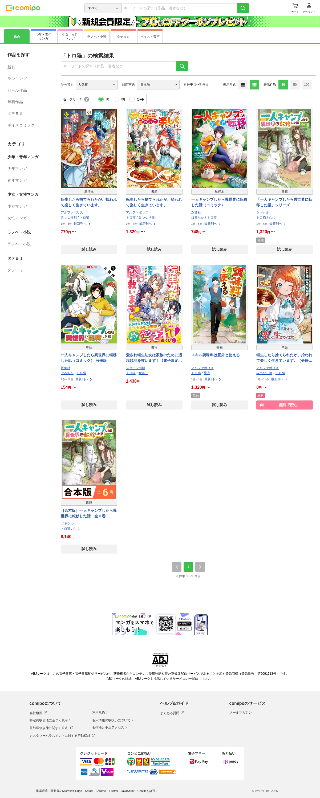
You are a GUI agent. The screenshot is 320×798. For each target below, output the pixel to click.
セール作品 (17, 90)
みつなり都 (69, 217)
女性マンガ (17, 218)
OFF (140, 99)
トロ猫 (84, 217)
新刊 (11, 67)
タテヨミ (15, 113)
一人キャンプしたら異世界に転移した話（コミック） (219, 202)
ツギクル (262, 212)
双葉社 (196, 212)
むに (272, 217)
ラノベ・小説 (19, 244)
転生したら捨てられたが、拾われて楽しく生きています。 (89, 202)
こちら (205, 679)
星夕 (207, 373)
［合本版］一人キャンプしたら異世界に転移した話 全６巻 (89, 513)
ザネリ (143, 373)
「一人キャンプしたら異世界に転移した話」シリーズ (284, 202)
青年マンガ (17, 180)
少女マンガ (17, 206)
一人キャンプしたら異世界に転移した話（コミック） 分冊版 (89, 358)
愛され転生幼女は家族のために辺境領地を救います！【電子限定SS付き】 (154, 358)
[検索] (243, 8)
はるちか (197, 217)
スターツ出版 (135, 368)
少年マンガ (17, 168)
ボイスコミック (21, 125)
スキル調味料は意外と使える (215, 355)
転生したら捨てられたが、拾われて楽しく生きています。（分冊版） (284, 358)
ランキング (17, 78)
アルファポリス (72, 212)
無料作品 (15, 102)
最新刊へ (82, 224)
